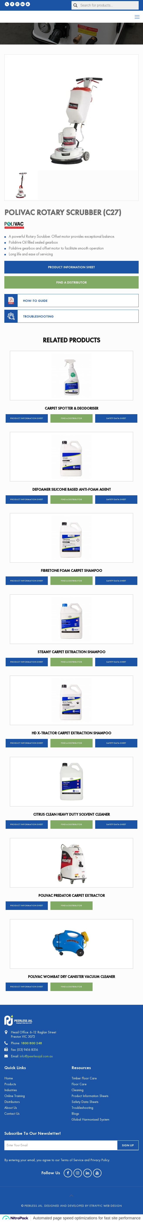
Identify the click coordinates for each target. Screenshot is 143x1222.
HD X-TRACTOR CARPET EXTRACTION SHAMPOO (71, 733)
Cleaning (77, 1090)
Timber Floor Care (84, 1078)
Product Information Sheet (71, 267)
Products (10, 1084)
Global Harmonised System (90, 1119)
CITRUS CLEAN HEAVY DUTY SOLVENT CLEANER (71, 814)
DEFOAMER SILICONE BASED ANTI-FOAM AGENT (71, 489)
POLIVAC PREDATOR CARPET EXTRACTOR (71, 895)
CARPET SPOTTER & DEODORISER (71, 408)
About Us (10, 1107)
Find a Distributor (71, 282)
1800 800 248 (31, 1043)
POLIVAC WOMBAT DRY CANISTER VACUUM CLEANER (71, 976)
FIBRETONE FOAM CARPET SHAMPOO (71, 570)
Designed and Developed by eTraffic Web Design (83, 1206)
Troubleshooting (82, 1107)
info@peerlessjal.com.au (36, 1056)
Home (8, 1078)
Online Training (14, 1096)
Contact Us (12, 1113)
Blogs (75, 1113)
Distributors (12, 1101)
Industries (10, 1090)
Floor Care (79, 1084)
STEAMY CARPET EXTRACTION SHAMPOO (71, 651)
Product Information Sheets (90, 1096)
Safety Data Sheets (85, 1101)
